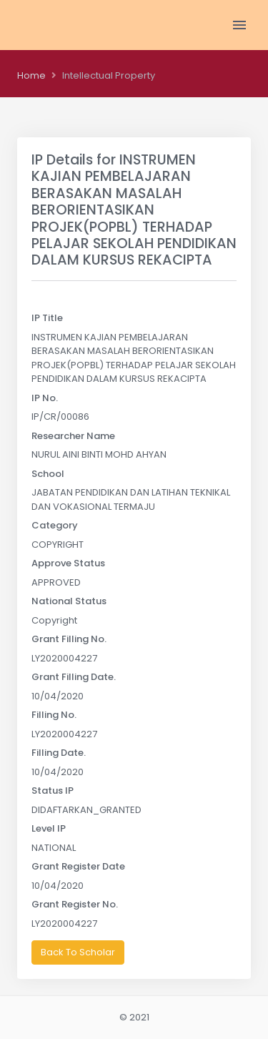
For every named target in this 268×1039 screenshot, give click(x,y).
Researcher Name (73, 436)
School (47, 474)
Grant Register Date (78, 866)
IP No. (44, 398)
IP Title (47, 318)
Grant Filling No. (68, 639)
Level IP (48, 828)
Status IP (52, 790)
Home (31, 75)
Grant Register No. (74, 904)
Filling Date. (58, 752)
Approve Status (68, 563)
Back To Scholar (78, 952)
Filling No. (53, 715)
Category (54, 525)
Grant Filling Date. (73, 677)
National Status (68, 601)
